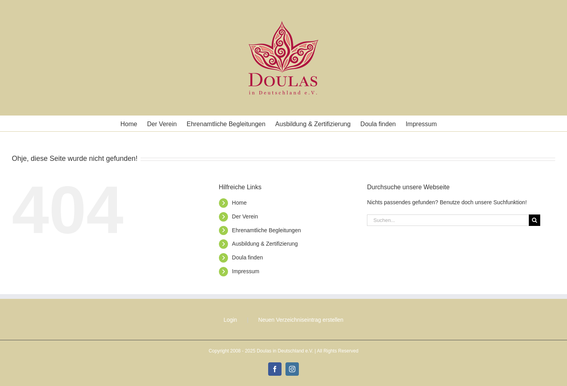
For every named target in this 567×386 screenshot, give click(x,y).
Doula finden (247, 257)
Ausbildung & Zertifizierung (265, 244)
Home (239, 203)
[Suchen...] (448, 220)
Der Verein (245, 216)
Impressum (245, 271)
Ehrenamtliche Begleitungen (266, 230)
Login (230, 320)
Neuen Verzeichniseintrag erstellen (300, 320)
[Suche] (534, 220)
